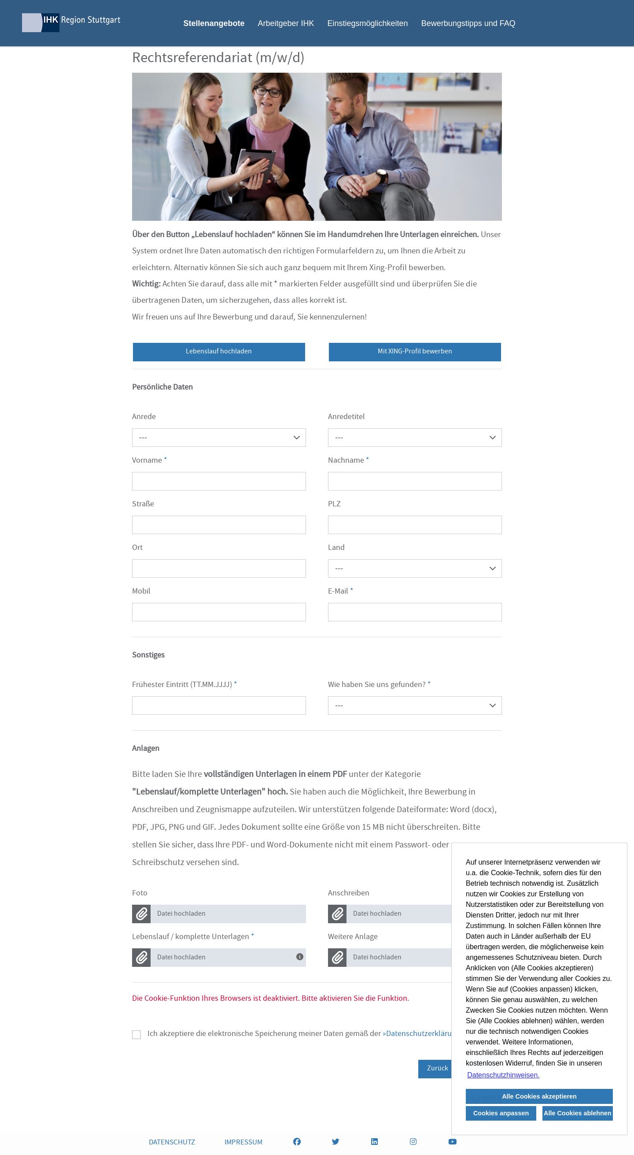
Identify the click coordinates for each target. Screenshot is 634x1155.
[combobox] (219, 437)
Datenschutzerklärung (423, 1034)
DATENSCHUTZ (172, 1142)
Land (336, 548)
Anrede (144, 417)
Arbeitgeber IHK (286, 23)
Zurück (437, 1069)
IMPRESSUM (243, 1142)
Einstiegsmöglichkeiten (368, 23)
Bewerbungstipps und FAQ (468, 23)
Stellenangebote (213, 23)
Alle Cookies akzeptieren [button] (539, 1096)
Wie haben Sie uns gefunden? (379, 685)
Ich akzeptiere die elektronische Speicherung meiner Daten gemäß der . (306, 1034)
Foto (139, 894)
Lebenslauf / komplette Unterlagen (193, 937)
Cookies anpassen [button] (501, 1113)
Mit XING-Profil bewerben (415, 352)
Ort (137, 548)
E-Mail (341, 592)
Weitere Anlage (353, 937)
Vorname (149, 461)
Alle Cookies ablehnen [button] (578, 1113)
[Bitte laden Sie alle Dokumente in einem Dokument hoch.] (301, 955)
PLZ (334, 505)
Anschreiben (348, 894)
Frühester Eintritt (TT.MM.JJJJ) (184, 685)
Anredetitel (346, 417)
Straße (143, 505)
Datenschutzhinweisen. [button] (503, 1075)
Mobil (141, 592)
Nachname (348, 461)
